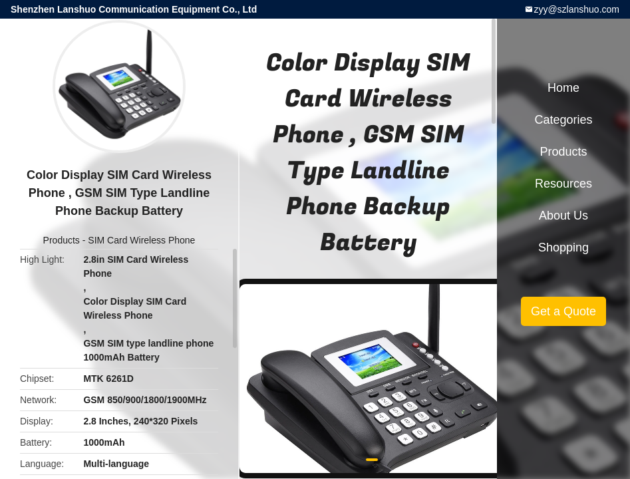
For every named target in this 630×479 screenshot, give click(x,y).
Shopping (563, 247)
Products (61, 240)
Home (563, 87)
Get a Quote (563, 311)
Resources (563, 183)
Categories (563, 119)
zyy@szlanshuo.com (576, 9)
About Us (563, 215)
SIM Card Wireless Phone (141, 240)
